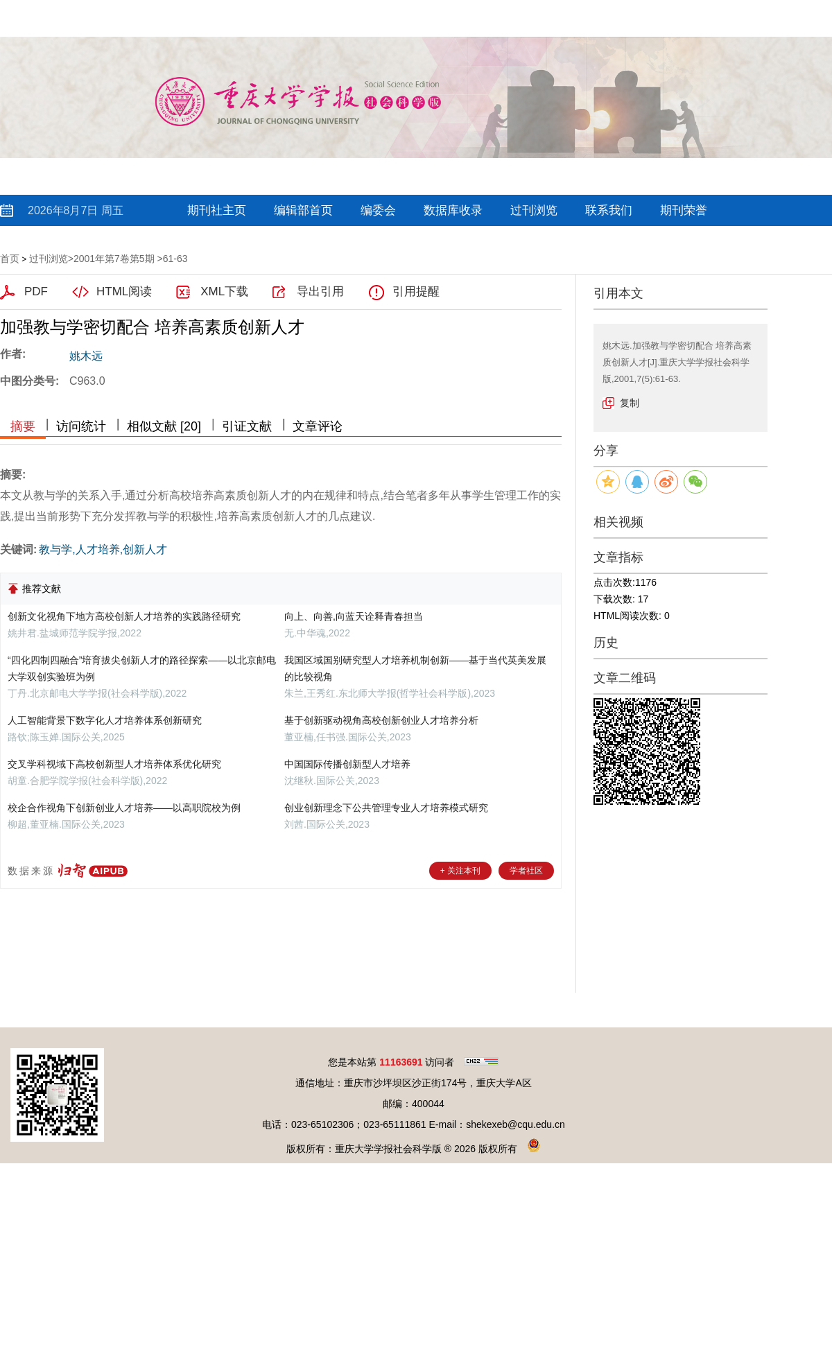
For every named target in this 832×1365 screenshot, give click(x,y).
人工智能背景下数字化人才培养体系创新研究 (105, 720)
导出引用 (320, 291)
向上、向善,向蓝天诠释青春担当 (353, 616)
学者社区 (526, 871)
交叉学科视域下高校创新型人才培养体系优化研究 (114, 764)
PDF (36, 291)
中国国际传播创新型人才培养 (347, 764)
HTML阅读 (124, 291)
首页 (9, 258)
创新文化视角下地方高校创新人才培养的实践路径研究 (124, 616)
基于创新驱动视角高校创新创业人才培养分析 (381, 720)
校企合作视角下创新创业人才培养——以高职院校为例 (124, 807)
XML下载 (224, 291)
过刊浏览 (533, 210)
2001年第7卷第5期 (114, 258)
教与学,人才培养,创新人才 (103, 549)
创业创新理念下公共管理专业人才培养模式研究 (386, 807)
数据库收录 (453, 210)
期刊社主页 (216, 210)
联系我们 (608, 210)
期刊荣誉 (683, 210)
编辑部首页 (303, 210)
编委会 (378, 210)
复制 (629, 402)
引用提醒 (416, 291)
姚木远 (86, 356)
